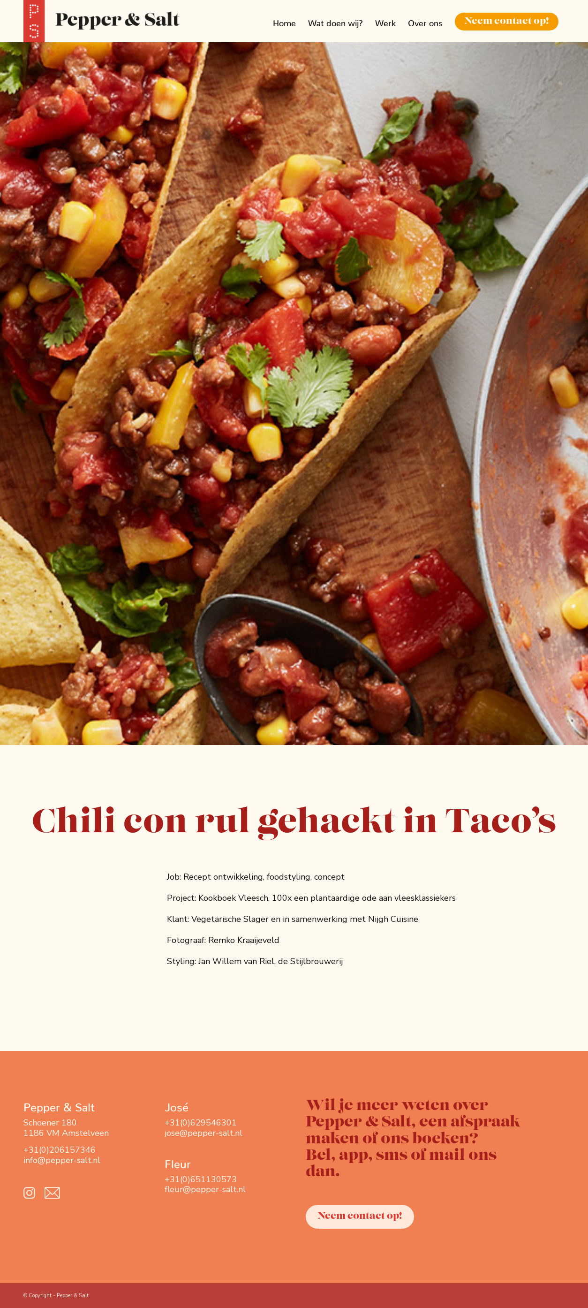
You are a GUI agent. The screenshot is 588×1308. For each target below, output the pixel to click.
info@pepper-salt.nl (61, 1160)
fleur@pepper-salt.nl (205, 1189)
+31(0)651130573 (201, 1179)
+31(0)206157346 (59, 1150)
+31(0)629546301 (201, 1122)
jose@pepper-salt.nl (203, 1133)
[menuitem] (284, 21)
